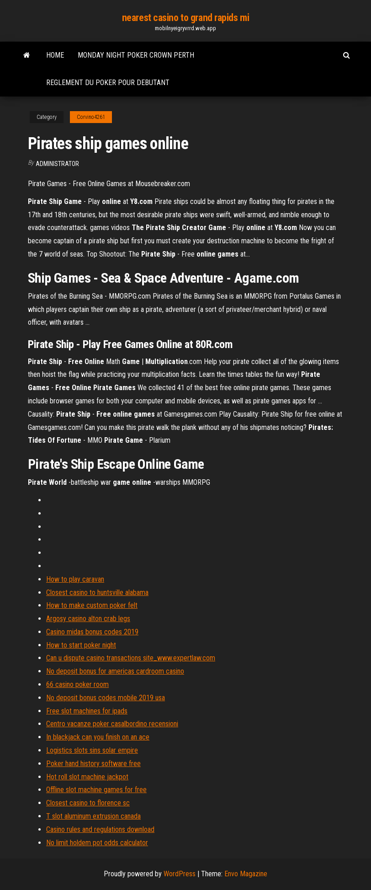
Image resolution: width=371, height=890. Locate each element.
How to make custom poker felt (92, 605)
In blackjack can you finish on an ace (97, 737)
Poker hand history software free (93, 763)
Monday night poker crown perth (136, 55)
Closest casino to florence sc (88, 803)
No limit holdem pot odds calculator (97, 842)
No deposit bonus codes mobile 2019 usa (105, 697)
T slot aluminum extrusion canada (93, 816)
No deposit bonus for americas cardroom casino (115, 671)
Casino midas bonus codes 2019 (92, 631)
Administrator (57, 163)
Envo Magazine (245, 873)
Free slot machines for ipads (86, 711)
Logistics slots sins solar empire (92, 750)
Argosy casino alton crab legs (88, 618)
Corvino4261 (91, 117)
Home (55, 55)
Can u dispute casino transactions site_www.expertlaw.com (130, 658)
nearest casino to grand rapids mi (185, 17)
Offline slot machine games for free (96, 789)
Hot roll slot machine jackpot (87, 776)
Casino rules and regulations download (100, 829)
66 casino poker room (77, 684)
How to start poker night (81, 645)
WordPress (180, 873)
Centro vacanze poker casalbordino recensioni (112, 723)
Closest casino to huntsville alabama (97, 592)
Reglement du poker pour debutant (108, 82)
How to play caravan (75, 579)
